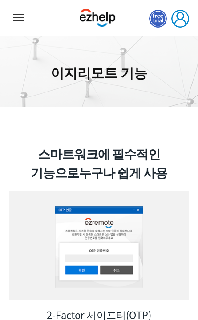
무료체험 (158, 19)
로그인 (180, 19)
